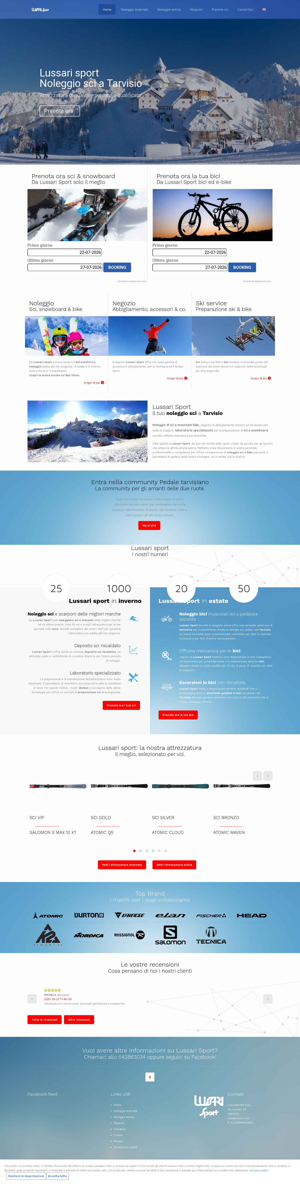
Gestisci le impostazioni (26, 1176)
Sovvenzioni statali (125, 1147)
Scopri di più (92, 382)
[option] (150, 998)
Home (117, 1104)
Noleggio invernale (126, 1111)
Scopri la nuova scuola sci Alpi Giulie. (54, 375)
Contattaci (120, 1129)
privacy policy (259, 1170)
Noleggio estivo (124, 1117)
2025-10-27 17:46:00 (58, 999)
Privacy (118, 1141)
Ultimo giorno (40, 260)
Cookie (118, 1135)
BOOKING (117, 267)
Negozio (119, 1123)
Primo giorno (40, 245)
